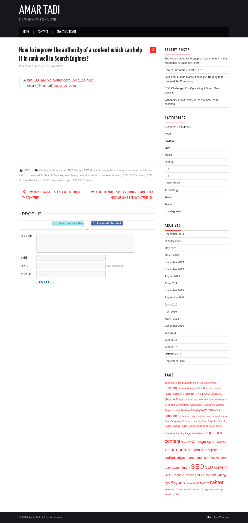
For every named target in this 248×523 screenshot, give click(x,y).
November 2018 (174, 290)
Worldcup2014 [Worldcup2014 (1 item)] (172, 494)
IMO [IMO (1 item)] (193, 410)
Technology (171, 190)
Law (167, 147)
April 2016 (171, 311)
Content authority (49, 170)
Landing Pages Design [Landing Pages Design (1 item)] (183, 426)
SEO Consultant (66, 32)
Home (26, 32)
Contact (43, 32)
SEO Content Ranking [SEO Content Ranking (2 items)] (180, 475)
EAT (70, 170)
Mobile (169, 154)
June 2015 (171, 339)
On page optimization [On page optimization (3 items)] (209, 441)
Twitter (169, 204)
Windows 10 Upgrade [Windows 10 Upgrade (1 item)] (201, 489)
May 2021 (170, 248)
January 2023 (173, 241)
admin (59, 66)
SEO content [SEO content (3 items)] (216, 467)
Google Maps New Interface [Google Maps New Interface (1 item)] (199, 399)
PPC (167, 168)
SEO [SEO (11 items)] (197, 466)
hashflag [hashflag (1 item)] (176, 410)
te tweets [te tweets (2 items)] (202, 483)
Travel (168, 197)
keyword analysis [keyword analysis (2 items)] (208, 410)
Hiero (210, 517)
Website (26, 274)
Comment (27, 236)
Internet (169, 140)
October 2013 (173, 354)
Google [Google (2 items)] (216, 393)
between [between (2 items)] (171, 388)
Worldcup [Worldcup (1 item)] (218, 489)
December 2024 (174, 234)
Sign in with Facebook (107, 223)
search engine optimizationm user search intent (93, 175)
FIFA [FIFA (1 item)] (197, 394)
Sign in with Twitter (68, 223)
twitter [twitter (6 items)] (217, 482)
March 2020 (172, 255)
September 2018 (175, 297)
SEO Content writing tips (55, 180)
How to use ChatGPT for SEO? (183, 69)
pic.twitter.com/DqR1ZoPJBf (70, 80)
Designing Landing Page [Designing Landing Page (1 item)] (190, 388)
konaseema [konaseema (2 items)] (173, 416)
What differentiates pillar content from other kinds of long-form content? (122, 195)
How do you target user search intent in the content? (51, 195)
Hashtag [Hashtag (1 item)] (185, 410)
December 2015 (174, 325)
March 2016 (172, 318)
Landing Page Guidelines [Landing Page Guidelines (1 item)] (205, 421)
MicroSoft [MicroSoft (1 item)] (186, 442)
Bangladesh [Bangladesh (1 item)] (171, 382)
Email (24, 266)
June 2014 (171, 346)
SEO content (137, 175)
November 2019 (174, 269)
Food (168, 133)
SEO (27, 170)
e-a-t (64, 170)
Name (24, 257)
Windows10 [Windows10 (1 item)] (184, 489)
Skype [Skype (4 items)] (176, 482)
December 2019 (174, 262)
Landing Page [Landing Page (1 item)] (189, 416)
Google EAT (81, 170)
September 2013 (175, 361)
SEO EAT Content (82, 180)
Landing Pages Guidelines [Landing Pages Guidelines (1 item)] (189, 433)
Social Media (172, 183)
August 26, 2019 (65, 85)
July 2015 (170, 332)
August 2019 (172, 276)
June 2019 (171, 283)
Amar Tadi (39, 10)
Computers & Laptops (178, 126)
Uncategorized (173, 211)
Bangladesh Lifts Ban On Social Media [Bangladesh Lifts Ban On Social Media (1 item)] (197, 382)
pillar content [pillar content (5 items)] (178, 449)
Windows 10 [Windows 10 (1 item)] (171, 489)
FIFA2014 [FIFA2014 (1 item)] (205, 394)
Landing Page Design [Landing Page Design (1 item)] (208, 416)
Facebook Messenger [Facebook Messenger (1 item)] (183, 394)
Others (169, 161)
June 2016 (171, 304)
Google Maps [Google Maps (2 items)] (174, 399)
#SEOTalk (37, 80)
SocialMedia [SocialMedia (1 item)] (189, 483)
